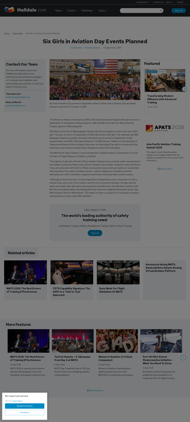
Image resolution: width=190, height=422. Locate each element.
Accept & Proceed (24, 406)
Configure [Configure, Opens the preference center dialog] (24, 412)
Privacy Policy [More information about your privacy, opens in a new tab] (17, 401)
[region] (24, 406)
